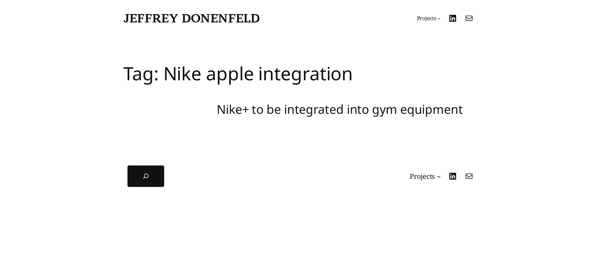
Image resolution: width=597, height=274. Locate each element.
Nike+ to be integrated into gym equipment (340, 109)
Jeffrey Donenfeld (191, 18)
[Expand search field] (145, 176)
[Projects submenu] (429, 18)
